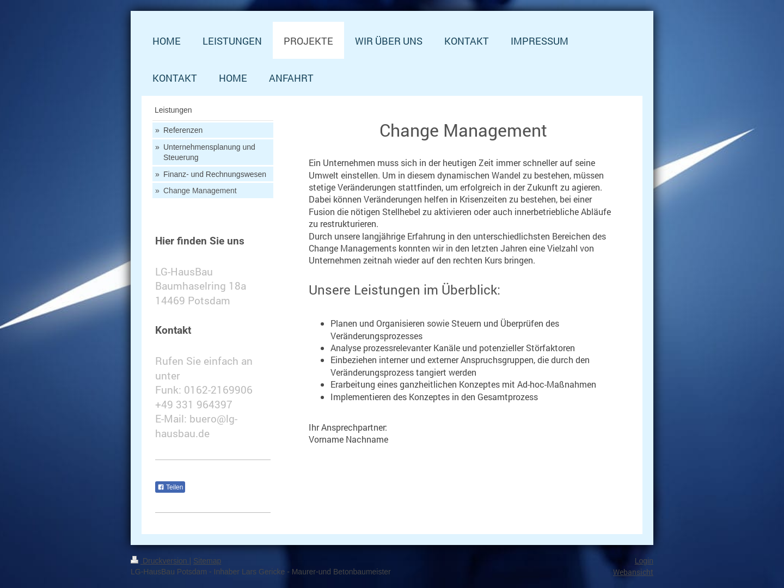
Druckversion (160, 560)
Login (644, 560)
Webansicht (633, 572)
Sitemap (207, 560)
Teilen (170, 487)
